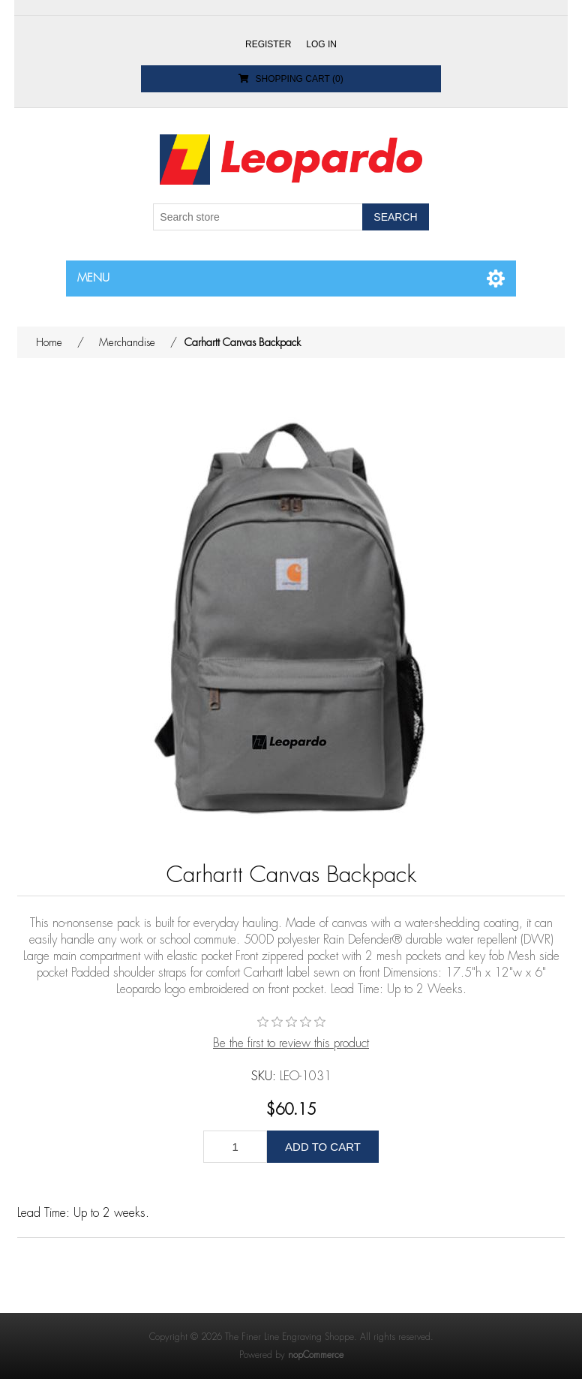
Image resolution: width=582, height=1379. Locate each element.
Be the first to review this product (291, 1043)
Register (268, 44)
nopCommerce (316, 1354)
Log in (321, 44)
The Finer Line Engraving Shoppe (289, 1336)
